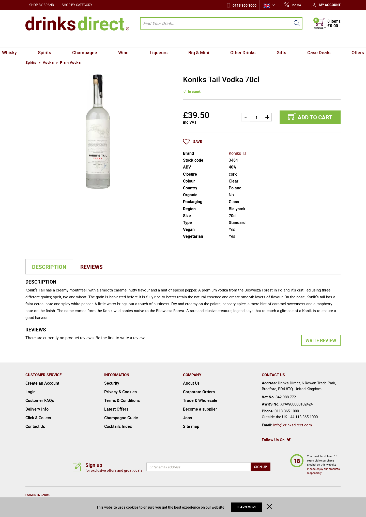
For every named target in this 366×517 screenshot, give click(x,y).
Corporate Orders (199, 392)
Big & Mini (196, 42)
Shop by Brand (41, 5)
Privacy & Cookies (120, 392)
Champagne (98, 42)
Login (30, 392)
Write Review (321, 340)
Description (49, 266)
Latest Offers (116, 409)
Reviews (91, 266)
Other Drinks (234, 42)
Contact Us (35, 426)
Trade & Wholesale (200, 400)
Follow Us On (273, 439)
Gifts (267, 42)
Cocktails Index (118, 426)
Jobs (187, 418)
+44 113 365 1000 (303, 416)
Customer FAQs (39, 400)
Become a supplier (200, 409)
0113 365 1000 (244, 5)
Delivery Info (37, 409)
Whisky (34, 42)
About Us (191, 383)
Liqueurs (161, 42)
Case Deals (299, 42)
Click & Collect (38, 418)
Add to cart (315, 117)
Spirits (64, 42)
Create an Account (42, 383)
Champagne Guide (121, 418)
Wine (132, 42)
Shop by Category (77, 5)
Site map (191, 426)
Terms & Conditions (122, 400)
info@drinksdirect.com (292, 424)
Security (111, 383)
